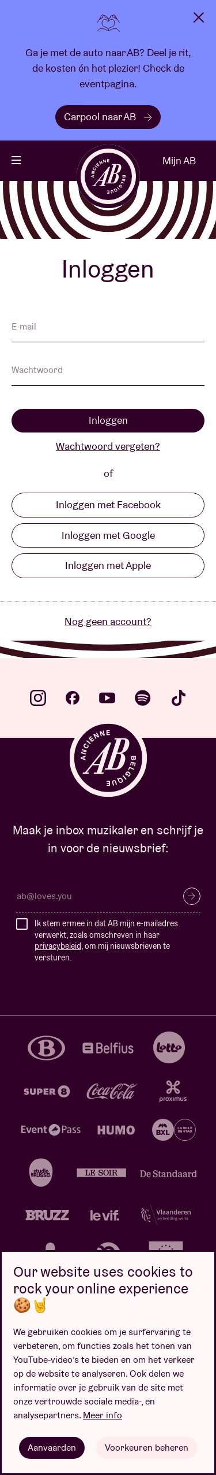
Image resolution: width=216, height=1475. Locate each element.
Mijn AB (179, 160)
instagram (38, 698)
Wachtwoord (37, 370)
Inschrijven (191, 896)
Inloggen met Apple (108, 565)
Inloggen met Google (108, 535)
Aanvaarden (52, 1447)
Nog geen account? (108, 621)
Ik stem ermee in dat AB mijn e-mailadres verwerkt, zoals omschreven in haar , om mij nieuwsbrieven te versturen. (106, 940)
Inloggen (108, 420)
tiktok (178, 698)
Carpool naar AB (108, 116)
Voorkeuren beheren (146, 1447)
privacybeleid (58, 946)
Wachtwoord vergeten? (108, 446)
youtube (107, 698)
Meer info (102, 1415)
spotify (143, 698)
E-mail (24, 327)
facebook (72, 698)
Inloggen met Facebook (108, 504)
